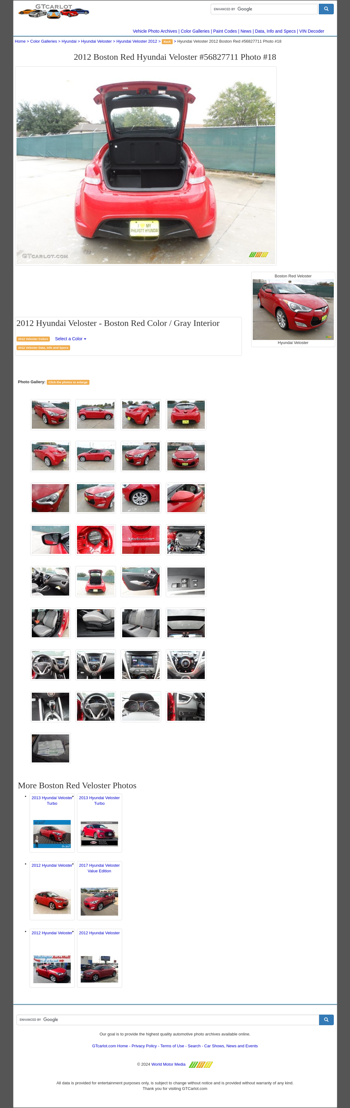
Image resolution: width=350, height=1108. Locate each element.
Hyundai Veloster (96, 41)
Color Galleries (195, 31)
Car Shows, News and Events (231, 1046)
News (246, 31)
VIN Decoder (311, 31)
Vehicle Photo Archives (155, 31)
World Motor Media (168, 1064)
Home (20, 41)
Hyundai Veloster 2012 (136, 41)
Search (194, 1046)
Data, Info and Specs (275, 31)
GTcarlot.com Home (110, 1046)
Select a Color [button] (70, 338)
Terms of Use (172, 1046)
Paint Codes (225, 31)
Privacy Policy (144, 1046)
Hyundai (69, 41)
